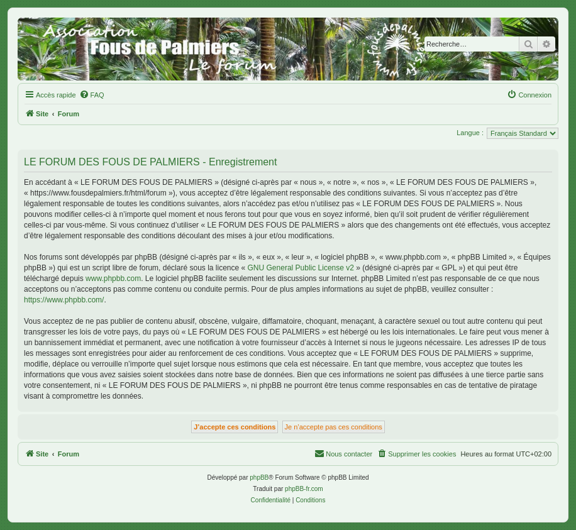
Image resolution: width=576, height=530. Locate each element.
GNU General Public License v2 (301, 267)
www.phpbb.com (113, 278)
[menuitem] (91, 94)
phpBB (259, 477)
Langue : (470, 132)
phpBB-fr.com (304, 488)
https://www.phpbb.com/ (64, 299)
